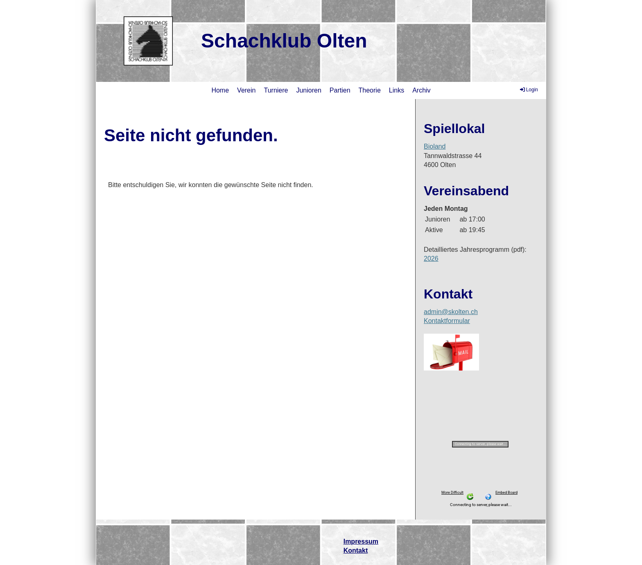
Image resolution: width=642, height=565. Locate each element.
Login (528, 89)
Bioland (434, 146)
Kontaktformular (447, 320)
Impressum (361, 541)
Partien (340, 90)
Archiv (421, 90)
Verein (246, 90)
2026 (431, 258)
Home (220, 90)
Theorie (370, 90)
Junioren (308, 90)
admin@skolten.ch (451, 311)
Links (396, 90)
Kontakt (356, 550)
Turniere (276, 90)
